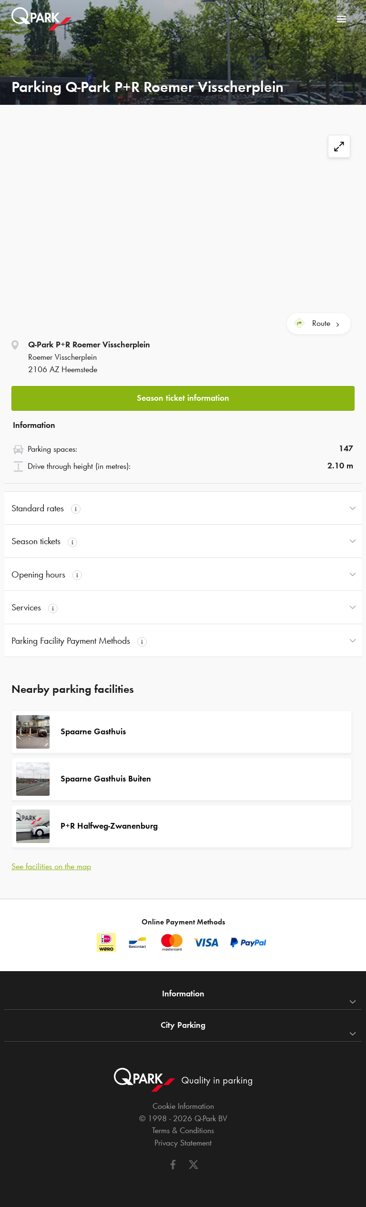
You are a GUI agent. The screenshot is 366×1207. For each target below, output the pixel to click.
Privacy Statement (183, 1142)
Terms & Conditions (183, 1130)
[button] (183, 395)
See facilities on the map (51, 866)
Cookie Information (183, 1106)
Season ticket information (183, 398)
